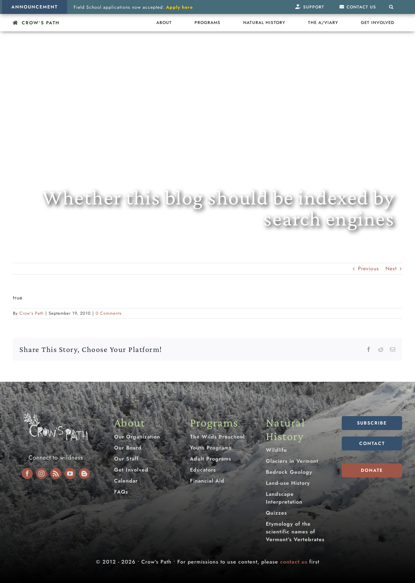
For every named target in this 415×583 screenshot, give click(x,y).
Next (391, 268)
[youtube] (70, 473)
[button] (391, 7)
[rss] (55, 473)
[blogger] (84, 473)
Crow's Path (31, 313)
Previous (368, 268)
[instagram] (41, 473)
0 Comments (109, 313)
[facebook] (27, 473)
